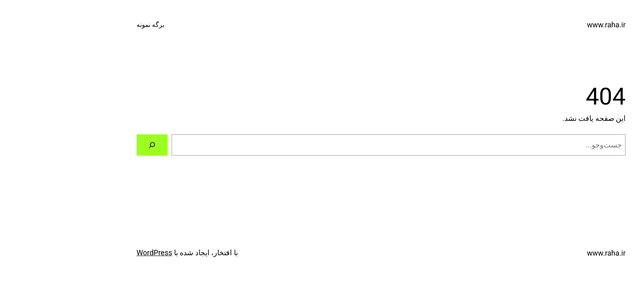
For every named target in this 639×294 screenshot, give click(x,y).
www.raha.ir (544, 24)
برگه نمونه (89, 25)
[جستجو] (90, 145)
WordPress (92, 252)
